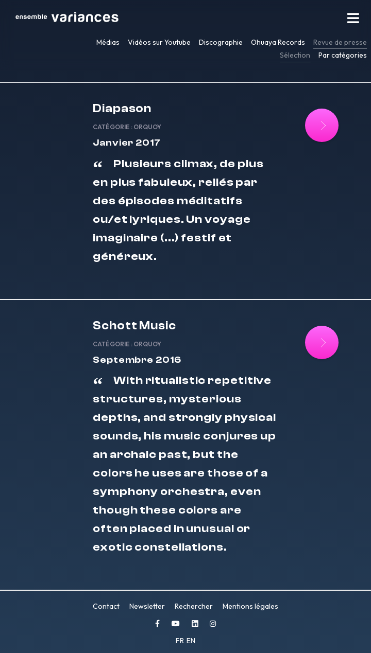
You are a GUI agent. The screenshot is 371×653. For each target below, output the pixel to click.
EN (191, 640)
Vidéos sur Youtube (159, 42)
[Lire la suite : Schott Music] (322, 342)
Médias (108, 42)
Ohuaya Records (278, 42)
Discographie (221, 42)
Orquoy (147, 127)
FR (180, 640)
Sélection (295, 55)
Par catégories (342, 55)
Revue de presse (340, 42)
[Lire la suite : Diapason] (322, 125)
